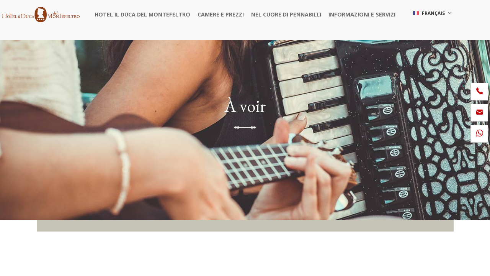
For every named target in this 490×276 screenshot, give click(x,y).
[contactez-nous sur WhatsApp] (479, 133)
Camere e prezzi (222, 13)
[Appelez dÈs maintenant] (479, 91)
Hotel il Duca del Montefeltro (148, 13)
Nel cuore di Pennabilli (284, 13)
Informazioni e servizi (356, 13)
